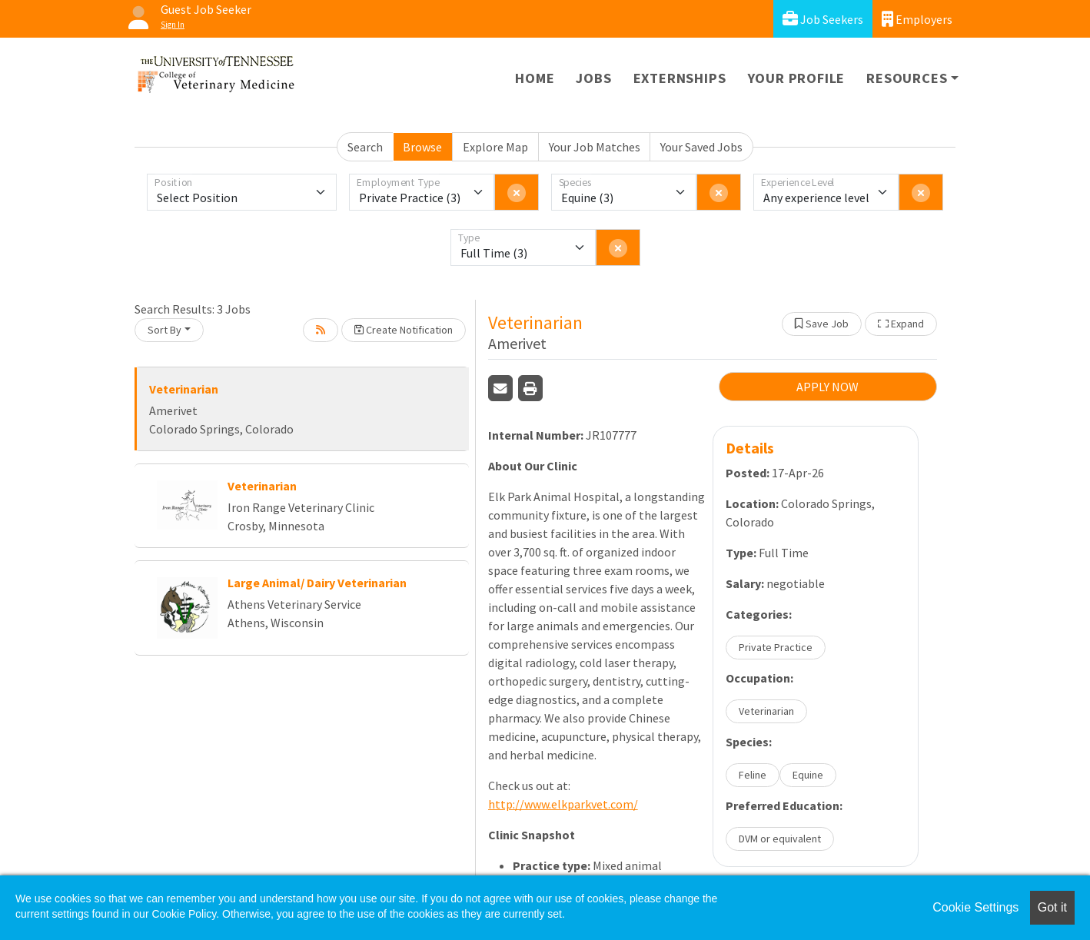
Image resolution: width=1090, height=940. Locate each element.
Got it (1052, 907)
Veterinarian (183, 389)
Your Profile (797, 78)
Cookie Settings (975, 907)
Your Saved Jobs (701, 146)
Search (365, 146)
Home (534, 78)
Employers (917, 18)
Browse (422, 146)
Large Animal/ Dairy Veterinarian (317, 582)
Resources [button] (906, 78)
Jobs (593, 78)
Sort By (164, 330)
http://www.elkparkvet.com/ (563, 804)
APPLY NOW (827, 386)
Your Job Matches (594, 146)
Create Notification (403, 330)
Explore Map (495, 146)
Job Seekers (823, 18)
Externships (679, 78)
